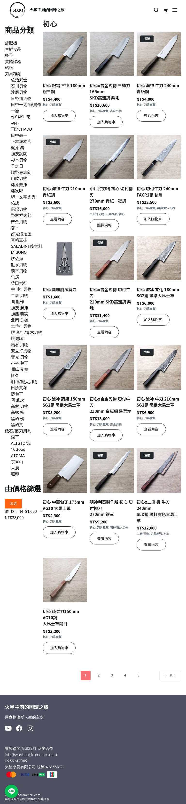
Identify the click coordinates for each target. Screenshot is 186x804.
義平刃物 (19, 270)
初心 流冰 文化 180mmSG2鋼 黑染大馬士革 (158, 292)
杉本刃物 (19, 160)
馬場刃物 (19, 209)
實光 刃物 (19, 357)
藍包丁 (17, 394)
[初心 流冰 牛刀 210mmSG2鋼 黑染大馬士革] (159, 367)
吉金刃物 (19, 221)
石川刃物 (19, 86)
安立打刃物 (21, 350)
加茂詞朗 (19, 153)
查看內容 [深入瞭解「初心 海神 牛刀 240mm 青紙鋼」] (151, 115)
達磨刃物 (19, 92)
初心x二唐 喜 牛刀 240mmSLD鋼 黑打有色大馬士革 (157, 511)
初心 (15, 123)
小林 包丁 (19, 363)
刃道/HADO (21, 129)
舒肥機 (11, 43)
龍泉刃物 (19, 264)
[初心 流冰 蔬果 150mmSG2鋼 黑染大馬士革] (65, 367)
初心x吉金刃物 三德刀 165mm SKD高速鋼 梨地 (110, 91)
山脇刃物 (19, 178)
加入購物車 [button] (59, 115)
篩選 (13, 503)
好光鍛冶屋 (21, 234)
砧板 (9, 67)
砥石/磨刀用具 (18, 431)
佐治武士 (19, 80)
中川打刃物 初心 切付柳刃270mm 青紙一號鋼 (111, 194)
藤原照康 (19, 184)
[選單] (174, 10)
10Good (18, 449)
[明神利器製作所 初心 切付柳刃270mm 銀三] (112, 470)
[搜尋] (156, 10)
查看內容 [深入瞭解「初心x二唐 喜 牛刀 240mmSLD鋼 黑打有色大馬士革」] (151, 544)
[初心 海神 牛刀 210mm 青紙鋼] (65, 157)
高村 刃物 (19, 406)
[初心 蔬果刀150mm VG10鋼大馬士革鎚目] (65, 580)
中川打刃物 (21, 289)
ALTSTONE (21, 443)
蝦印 (15, 474)
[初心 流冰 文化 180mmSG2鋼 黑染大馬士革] (159, 258)
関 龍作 (17, 301)
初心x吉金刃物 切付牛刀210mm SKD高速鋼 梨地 (110, 298)
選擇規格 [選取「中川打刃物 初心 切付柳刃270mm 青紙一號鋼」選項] (104, 224)
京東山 (17, 461)
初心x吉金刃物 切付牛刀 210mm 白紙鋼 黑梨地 (110, 405)
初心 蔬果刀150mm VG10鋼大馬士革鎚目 (61, 617)
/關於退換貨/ (28, 799)
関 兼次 (17, 400)
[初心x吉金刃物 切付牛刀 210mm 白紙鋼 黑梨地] (112, 367)
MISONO (19, 252)
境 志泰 (17, 338)
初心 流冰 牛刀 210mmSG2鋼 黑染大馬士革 (158, 402)
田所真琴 (19, 387)
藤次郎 (17, 190)
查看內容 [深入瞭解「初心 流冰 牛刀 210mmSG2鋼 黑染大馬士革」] (151, 428)
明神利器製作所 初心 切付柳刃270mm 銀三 (111, 508)
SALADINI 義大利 (26, 246)
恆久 (15, 375)
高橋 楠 (17, 412)
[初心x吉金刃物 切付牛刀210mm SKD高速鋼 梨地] (112, 258)
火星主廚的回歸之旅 (47, 9)
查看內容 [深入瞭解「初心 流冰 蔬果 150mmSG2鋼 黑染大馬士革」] (57, 428)
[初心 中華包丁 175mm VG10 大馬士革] (65, 470)
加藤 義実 (19, 313)
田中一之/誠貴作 (26, 104)
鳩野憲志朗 (21, 172)
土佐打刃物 (21, 326)
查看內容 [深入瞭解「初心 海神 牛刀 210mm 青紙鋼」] (57, 218)
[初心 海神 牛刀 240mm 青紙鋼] (159, 54)
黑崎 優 (17, 418)
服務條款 (43, 799)
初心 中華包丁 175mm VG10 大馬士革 (63, 505)
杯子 (9, 55)
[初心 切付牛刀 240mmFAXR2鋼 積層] (159, 157)
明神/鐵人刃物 (24, 381)
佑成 (15, 203)
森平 (15, 227)
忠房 (15, 277)
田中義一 (19, 135)
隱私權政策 (12, 799)
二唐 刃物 (19, 295)
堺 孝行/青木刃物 (26, 332)
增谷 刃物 (19, 344)
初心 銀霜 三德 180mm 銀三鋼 (64, 88)
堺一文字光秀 (23, 197)
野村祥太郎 (21, 215)
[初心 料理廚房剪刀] (65, 258)
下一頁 (170, 675)
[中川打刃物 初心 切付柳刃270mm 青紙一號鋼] (112, 157)
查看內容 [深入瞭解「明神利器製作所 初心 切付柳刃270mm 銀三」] (104, 538)
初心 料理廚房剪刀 (60, 289)
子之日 (17, 166)
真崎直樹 (19, 240)
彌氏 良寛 (19, 369)
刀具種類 (13, 73)
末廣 (15, 467)
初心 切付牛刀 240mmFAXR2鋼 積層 (157, 191)
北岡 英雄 (19, 320)
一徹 (15, 110)
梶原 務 (17, 147)
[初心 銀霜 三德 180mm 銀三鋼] (65, 54)
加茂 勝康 (19, 307)
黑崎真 (17, 424)
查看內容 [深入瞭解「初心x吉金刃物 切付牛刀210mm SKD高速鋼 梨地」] (104, 331)
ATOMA (18, 455)
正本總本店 (21, 141)
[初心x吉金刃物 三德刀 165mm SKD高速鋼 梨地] (112, 54)
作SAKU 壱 (21, 116)
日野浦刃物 (21, 98)
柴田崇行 (19, 283)
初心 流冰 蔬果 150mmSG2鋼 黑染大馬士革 (64, 402)
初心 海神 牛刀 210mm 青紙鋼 (64, 191)
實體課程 (13, 61)
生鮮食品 (13, 49)
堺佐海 (17, 258)
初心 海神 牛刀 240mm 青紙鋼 (158, 88)
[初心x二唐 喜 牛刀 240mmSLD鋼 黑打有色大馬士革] (159, 470)
